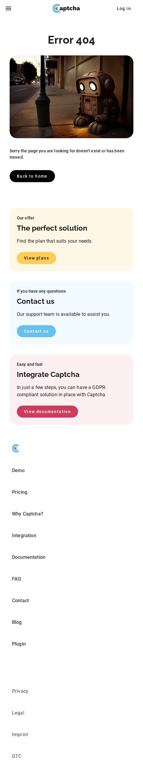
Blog (17, 622)
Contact (20, 600)
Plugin (19, 644)
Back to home (32, 176)
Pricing (19, 492)
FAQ (16, 579)
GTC (16, 756)
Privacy (20, 691)
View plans (36, 258)
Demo (18, 470)
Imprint (20, 734)
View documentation (47, 412)
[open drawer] (8, 8)
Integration (24, 535)
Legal (18, 713)
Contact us (36, 331)
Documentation (28, 557)
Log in (124, 8)
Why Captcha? (27, 514)
